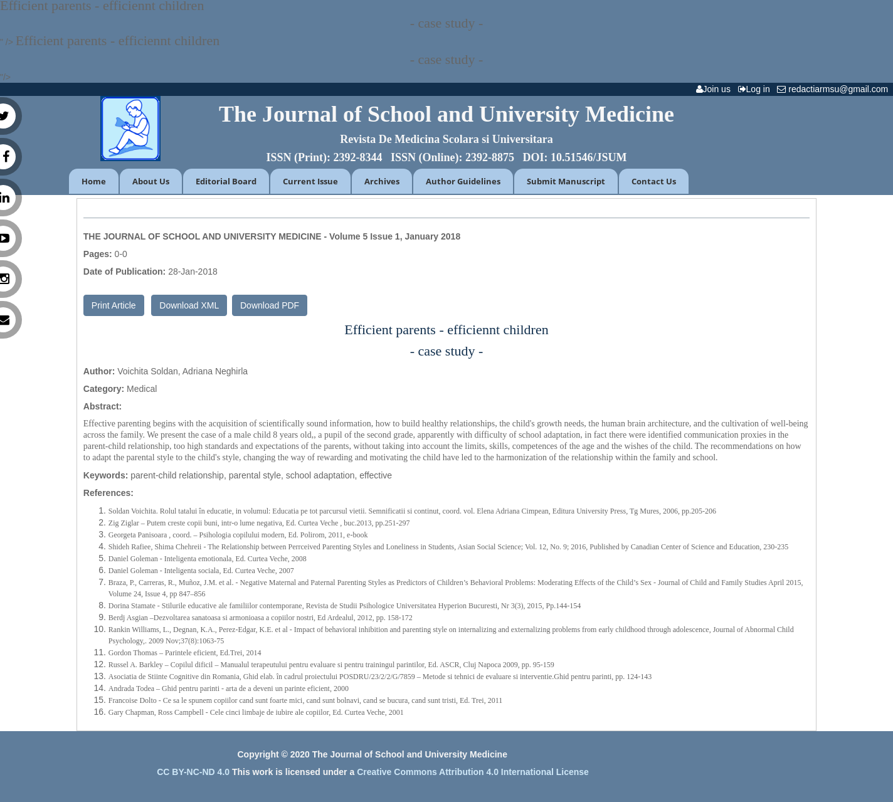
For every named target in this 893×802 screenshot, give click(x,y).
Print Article (114, 305)
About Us (150, 181)
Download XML (189, 305)
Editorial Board (226, 181)
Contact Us (653, 181)
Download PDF (269, 305)
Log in (756, 89)
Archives (381, 181)
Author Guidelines (463, 181)
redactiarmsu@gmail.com (835, 89)
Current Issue (310, 181)
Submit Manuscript (566, 181)
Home (94, 181)
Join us (716, 89)
